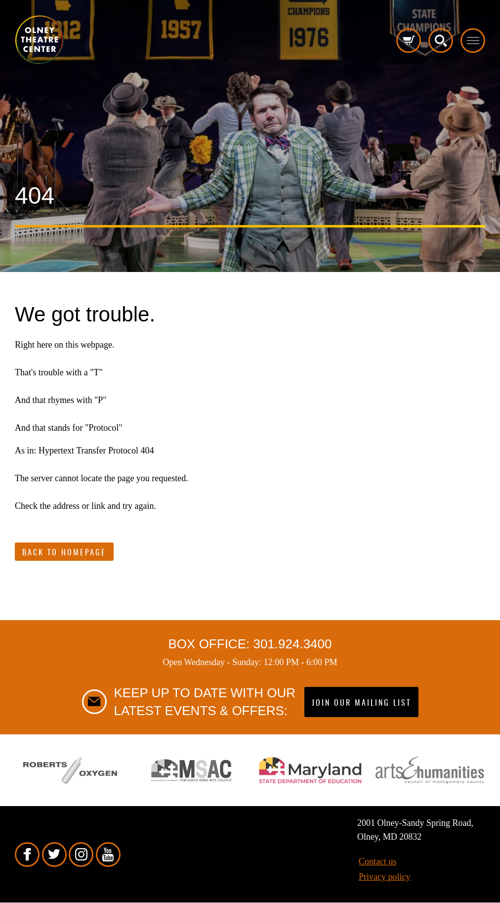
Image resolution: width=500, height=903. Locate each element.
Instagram (81, 854)
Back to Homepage (64, 553)
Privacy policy (384, 877)
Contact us (378, 861)
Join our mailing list (361, 703)
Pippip (39, 39)
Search (440, 40)
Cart (408, 40)
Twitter (54, 854)
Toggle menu (472, 40)
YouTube (108, 854)
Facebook (27, 854)
